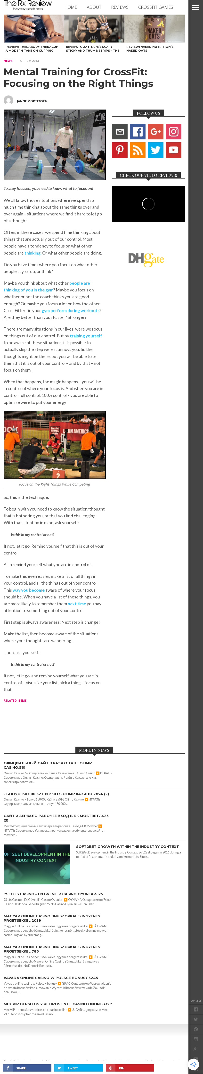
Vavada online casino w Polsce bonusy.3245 (51, 978)
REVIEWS (120, 7)
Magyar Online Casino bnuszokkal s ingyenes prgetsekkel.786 (52, 949)
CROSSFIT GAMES (155, 7)
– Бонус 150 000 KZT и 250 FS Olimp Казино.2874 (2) (56, 794)
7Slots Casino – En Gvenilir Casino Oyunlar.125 (53, 894)
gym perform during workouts (70, 310)
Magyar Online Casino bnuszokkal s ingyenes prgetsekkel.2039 (52, 918)
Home (70, 7)
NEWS (8, 61)
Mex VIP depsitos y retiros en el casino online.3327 (58, 1004)
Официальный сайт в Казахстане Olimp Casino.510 (48, 765)
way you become (29, 590)
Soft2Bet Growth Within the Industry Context (127, 846)
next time (77, 603)
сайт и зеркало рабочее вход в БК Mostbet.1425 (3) (56, 818)
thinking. (32, 253)
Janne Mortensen (32, 101)
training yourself (86, 335)
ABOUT (94, 7)
